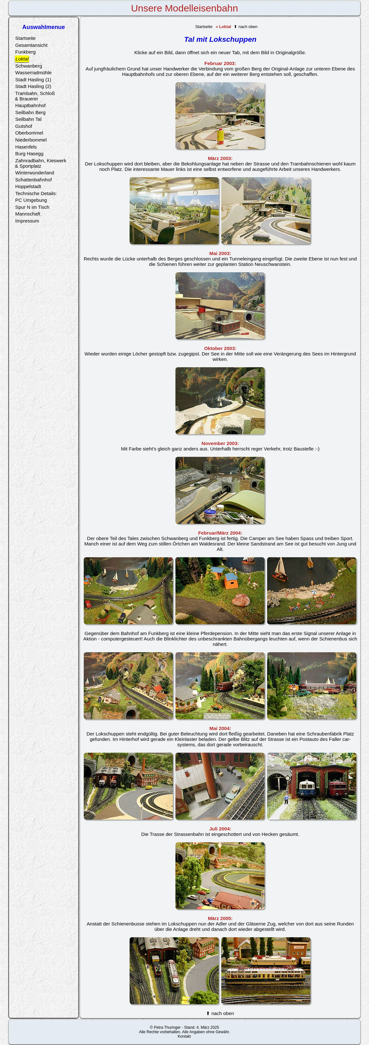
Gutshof (23, 126)
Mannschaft (27, 213)
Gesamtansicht (31, 45)
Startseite (203, 26)
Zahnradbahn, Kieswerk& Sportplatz (40, 163)
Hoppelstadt (28, 186)
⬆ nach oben (245, 26)
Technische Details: (36, 193)
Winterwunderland (34, 172)
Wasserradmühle (33, 72)
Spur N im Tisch (32, 207)
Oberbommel (29, 132)
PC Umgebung (31, 200)
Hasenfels (26, 147)
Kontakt (184, 1036)
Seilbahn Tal (28, 119)
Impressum (27, 220)
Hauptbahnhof (30, 105)
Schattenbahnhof (33, 179)
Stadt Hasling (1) (33, 79)
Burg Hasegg (29, 153)
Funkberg (25, 52)
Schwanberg (28, 66)
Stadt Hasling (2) (33, 86)
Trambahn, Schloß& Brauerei (35, 96)
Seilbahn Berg (30, 112)
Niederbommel (31, 139)
